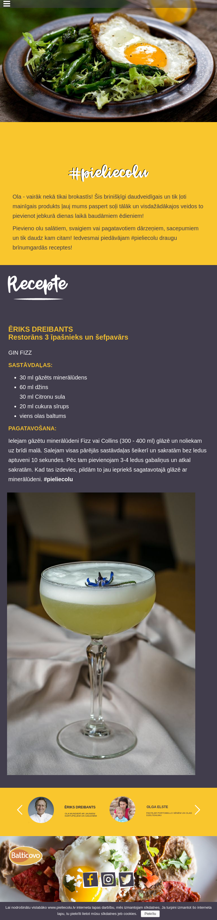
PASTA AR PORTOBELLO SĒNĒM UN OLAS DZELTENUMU (169, 814)
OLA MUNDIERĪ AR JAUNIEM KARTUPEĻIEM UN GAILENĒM (81, 815)
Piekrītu (150, 914)
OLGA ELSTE (157, 807)
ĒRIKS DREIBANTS (80, 807)
